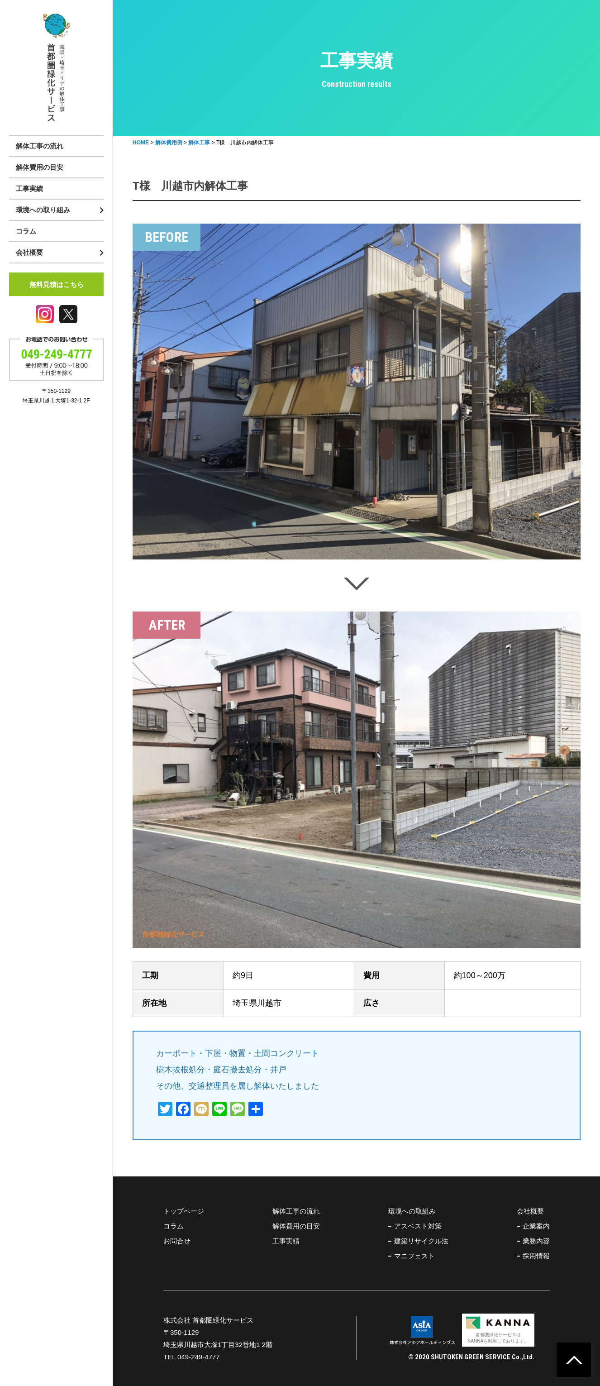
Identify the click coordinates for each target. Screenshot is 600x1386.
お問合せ (176, 1241)
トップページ (183, 1211)
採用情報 (536, 1256)
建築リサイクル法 (421, 1241)
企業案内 (536, 1226)
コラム (26, 231)
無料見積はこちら (56, 284)
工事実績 (29, 188)
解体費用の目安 (39, 167)
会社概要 (530, 1211)
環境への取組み (412, 1211)
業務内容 (536, 1241)
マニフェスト (414, 1256)
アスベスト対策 (418, 1226)
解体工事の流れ (39, 146)
